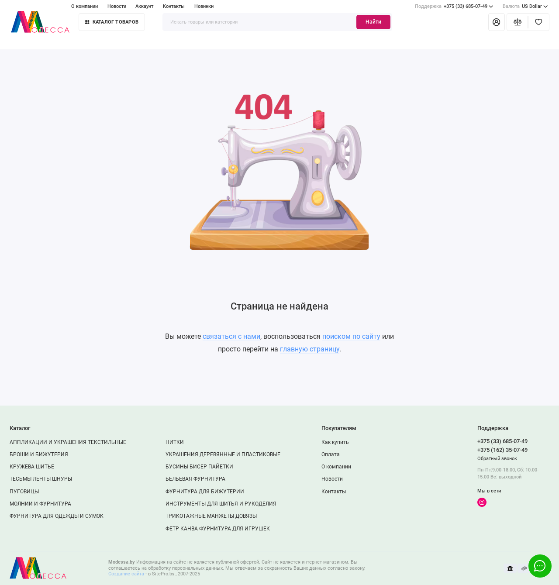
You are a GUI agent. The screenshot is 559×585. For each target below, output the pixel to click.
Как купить (335, 442)
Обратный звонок (497, 458)
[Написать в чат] (539, 565)
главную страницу (309, 349)
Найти (373, 22)
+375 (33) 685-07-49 (454, 6)
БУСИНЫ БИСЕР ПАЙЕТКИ (199, 467)
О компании (84, 6)
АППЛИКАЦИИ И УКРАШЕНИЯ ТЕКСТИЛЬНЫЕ (68, 442)
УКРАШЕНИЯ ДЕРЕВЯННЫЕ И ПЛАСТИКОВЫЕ (223, 454)
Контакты (174, 6)
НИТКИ (175, 442)
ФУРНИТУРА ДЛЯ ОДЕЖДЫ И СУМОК (57, 516)
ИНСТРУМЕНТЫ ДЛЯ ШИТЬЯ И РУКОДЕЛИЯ (221, 504)
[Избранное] (538, 22)
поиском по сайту (351, 336)
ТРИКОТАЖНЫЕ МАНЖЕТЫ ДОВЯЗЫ (211, 516)
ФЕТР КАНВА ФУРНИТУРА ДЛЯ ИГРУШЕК (218, 529)
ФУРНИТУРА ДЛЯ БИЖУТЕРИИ (205, 492)
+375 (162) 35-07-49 (502, 450)
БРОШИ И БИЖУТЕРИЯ (39, 454)
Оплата (330, 454)
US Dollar (525, 6)
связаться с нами (231, 336)
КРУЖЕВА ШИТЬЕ (32, 467)
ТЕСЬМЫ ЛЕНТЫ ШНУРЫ (41, 479)
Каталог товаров (111, 22)
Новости (116, 6)
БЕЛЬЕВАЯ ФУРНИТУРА (195, 479)
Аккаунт (144, 6)
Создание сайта (126, 574)
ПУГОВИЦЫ (24, 492)
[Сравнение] (517, 22)
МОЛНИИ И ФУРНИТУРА (40, 504)
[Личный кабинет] (496, 22)
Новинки (204, 6)
